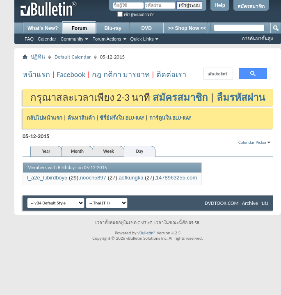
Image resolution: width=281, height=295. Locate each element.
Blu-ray (113, 28)
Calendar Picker (252, 142)
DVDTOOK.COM (222, 203)
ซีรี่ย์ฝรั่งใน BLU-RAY (122, 118)
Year (46, 151)
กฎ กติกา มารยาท (120, 74)
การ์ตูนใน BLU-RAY (170, 118)
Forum (79, 28)
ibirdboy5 (57, 178)
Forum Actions (106, 38)
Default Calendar (73, 57)
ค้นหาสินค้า (81, 118)
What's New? (42, 28)
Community (72, 38)
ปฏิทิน (38, 57)
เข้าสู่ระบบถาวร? (135, 14)
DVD (147, 28)
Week (108, 151)
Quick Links (142, 38)
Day (139, 151)
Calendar (47, 38)
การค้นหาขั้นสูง (257, 38)
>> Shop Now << (187, 28)
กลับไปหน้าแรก (44, 118)
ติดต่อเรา (171, 74)
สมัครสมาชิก (251, 6)
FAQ (29, 38)
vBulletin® (146, 233)
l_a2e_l (35, 178)
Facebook (71, 74)
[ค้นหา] (217, 74)
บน (264, 203)
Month (77, 151)
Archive (250, 203)
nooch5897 (93, 178)
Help (220, 5)
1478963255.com (176, 178)
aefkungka (131, 178)
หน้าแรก (36, 74)
